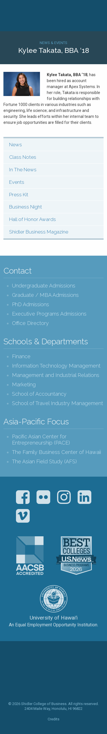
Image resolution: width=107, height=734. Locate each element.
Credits (53, 719)
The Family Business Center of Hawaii (56, 452)
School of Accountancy (39, 394)
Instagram (64, 497)
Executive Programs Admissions (49, 314)
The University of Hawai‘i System (53, 598)
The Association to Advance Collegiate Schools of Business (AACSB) (30, 555)
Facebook (23, 497)
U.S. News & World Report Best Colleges (76, 555)
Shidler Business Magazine (38, 232)
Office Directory (30, 323)
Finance (21, 356)
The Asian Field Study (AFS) (44, 461)
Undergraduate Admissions (43, 286)
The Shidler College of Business (53, 673)
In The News (23, 169)
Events (16, 182)
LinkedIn (84, 497)
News (15, 144)
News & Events (53, 43)
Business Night (25, 207)
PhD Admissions (30, 304)
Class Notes (22, 157)
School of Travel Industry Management (57, 403)
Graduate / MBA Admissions (45, 295)
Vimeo (23, 516)
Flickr (43, 497)
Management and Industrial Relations (55, 375)
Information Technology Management (56, 366)
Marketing (24, 384)
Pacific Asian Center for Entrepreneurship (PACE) (41, 439)
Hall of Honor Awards (32, 219)
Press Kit (18, 194)
